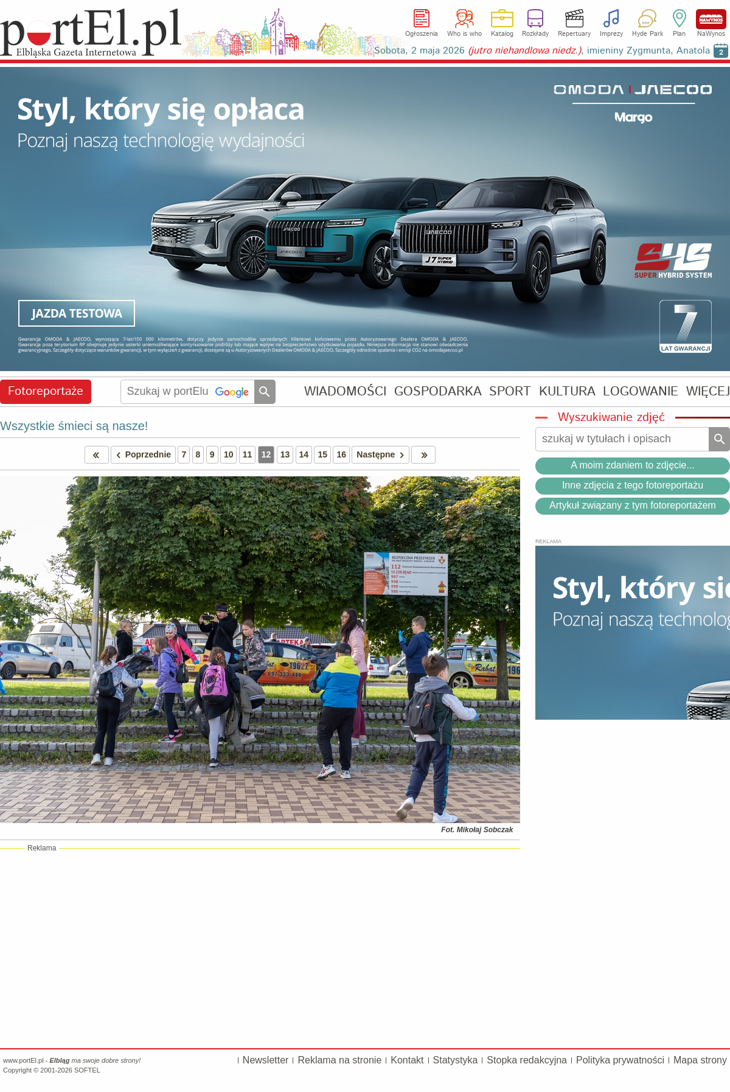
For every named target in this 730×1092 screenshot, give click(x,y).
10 (229, 454)
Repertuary (574, 34)
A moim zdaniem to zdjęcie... (633, 465)
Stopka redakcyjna (527, 1060)
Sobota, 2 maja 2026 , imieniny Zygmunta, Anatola (542, 51)
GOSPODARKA (438, 391)
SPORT (510, 391)
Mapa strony (700, 1060)
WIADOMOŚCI (345, 391)
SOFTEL (87, 1070)
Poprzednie (141, 455)
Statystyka (455, 1060)
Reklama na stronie (339, 1060)
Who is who (464, 34)
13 (285, 454)
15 (322, 454)
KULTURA (567, 391)
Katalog (502, 34)
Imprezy (611, 34)
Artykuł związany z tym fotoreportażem (632, 505)
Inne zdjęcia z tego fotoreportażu (632, 485)
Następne (382, 455)
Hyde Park (647, 34)
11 (247, 454)
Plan (679, 34)
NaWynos (711, 19)
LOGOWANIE (640, 391)
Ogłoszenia (421, 34)
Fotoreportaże (45, 391)
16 (341, 454)
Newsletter (266, 1060)
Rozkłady (535, 34)
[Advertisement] (260, 948)
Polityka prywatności (620, 1060)
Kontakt (407, 1060)
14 (304, 454)
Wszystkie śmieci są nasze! (74, 426)
